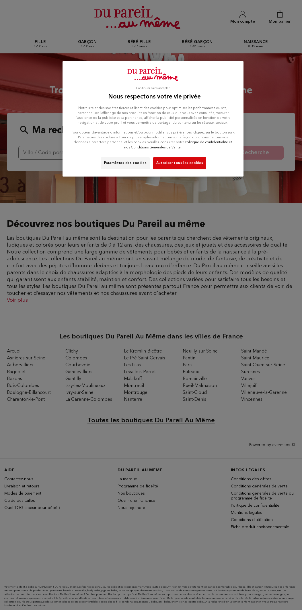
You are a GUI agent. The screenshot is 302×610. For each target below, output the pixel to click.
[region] (153, 119)
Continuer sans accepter (152, 88)
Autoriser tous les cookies (179, 163)
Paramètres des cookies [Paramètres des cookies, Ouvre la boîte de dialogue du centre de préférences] (125, 163)
